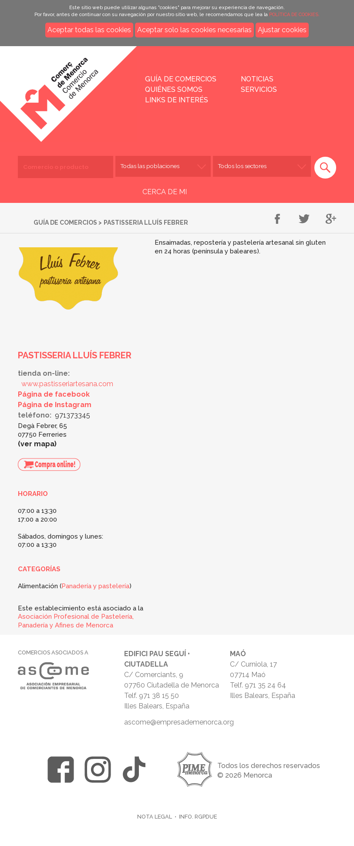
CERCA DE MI (164, 192)
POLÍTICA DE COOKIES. (294, 14)
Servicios (259, 89)
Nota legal (154, 816)
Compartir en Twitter (304, 219)
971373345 (72, 415)
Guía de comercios (180, 79)
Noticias (257, 79)
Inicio (77, 88)
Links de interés (176, 100)
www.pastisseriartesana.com (67, 384)
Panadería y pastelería (95, 586)
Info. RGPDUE (198, 816)
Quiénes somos (173, 89)
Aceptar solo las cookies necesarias (194, 30)
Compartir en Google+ (330, 219)
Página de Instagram (54, 405)
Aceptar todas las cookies (89, 30)
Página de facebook (54, 394)
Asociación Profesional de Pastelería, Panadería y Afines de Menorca (76, 621)
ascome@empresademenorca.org (179, 722)
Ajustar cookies (282, 30)
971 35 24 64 (265, 685)
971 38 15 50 (159, 695)
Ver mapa (37, 444)
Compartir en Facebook (277, 219)
